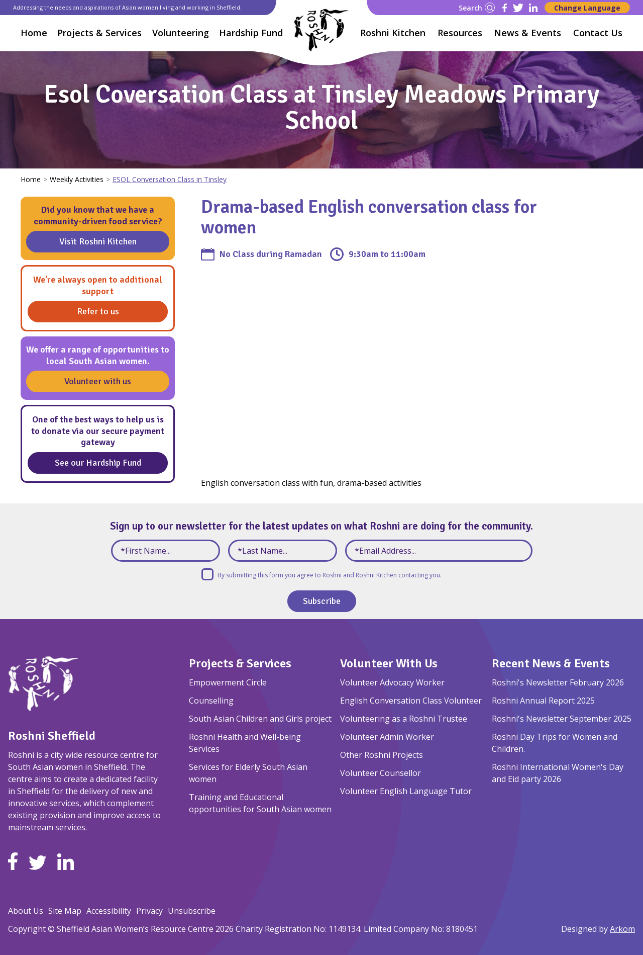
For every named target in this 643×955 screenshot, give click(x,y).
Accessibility (108, 910)
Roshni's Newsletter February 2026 (558, 682)
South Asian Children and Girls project (260, 718)
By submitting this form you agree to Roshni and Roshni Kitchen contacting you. (330, 575)
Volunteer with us (97, 381)
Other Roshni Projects (381, 754)
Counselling (211, 700)
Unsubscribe (192, 910)
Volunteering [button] (180, 33)
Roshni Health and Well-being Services (245, 742)
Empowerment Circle (228, 682)
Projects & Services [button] (99, 33)
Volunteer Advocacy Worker (392, 682)
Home (34, 33)
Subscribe (322, 600)
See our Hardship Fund (98, 462)
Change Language (587, 8)
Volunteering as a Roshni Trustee (403, 718)
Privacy (149, 910)
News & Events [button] (527, 33)
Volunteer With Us (389, 663)
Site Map (64, 910)
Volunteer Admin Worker (387, 736)
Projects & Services (240, 663)
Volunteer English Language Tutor (406, 791)
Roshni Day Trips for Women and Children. (554, 742)
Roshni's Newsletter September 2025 (561, 718)
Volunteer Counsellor (380, 772)
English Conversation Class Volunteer (411, 700)
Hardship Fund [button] (251, 33)
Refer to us (98, 311)
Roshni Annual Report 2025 (543, 700)
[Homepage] (321, 30)
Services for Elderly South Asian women (248, 773)
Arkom (622, 928)
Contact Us (597, 33)
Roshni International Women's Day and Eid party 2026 (557, 773)
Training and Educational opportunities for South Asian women (260, 803)
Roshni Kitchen (392, 33)
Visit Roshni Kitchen (98, 241)
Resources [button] (460, 33)
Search (477, 8)
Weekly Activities (76, 179)
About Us (25, 910)
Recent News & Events (551, 663)
